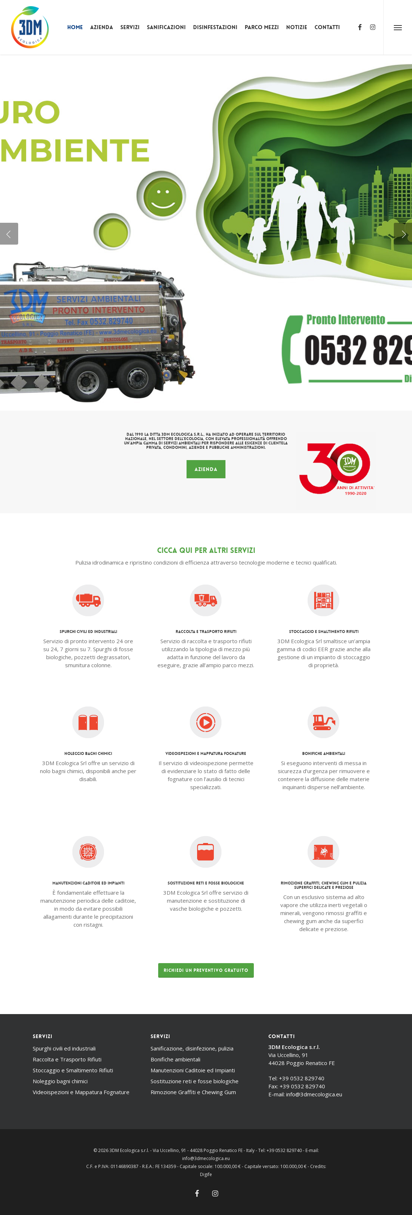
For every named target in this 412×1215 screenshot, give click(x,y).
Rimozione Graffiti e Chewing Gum (193, 1092)
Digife (206, 1174)
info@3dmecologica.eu (314, 1094)
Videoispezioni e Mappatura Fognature (81, 1092)
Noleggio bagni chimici (60, 1081)
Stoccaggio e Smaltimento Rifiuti (73, 1070)
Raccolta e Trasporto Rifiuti (67, 1059)
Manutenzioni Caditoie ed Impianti (193, 1070)
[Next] (403, 234)
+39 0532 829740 (301, 1078)
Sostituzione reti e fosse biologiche (195, 1081)
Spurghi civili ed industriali (64, 1048)
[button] (397, 27)
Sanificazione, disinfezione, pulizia (192, 1048)
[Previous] (9, 234)
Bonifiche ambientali (175, 1059)
